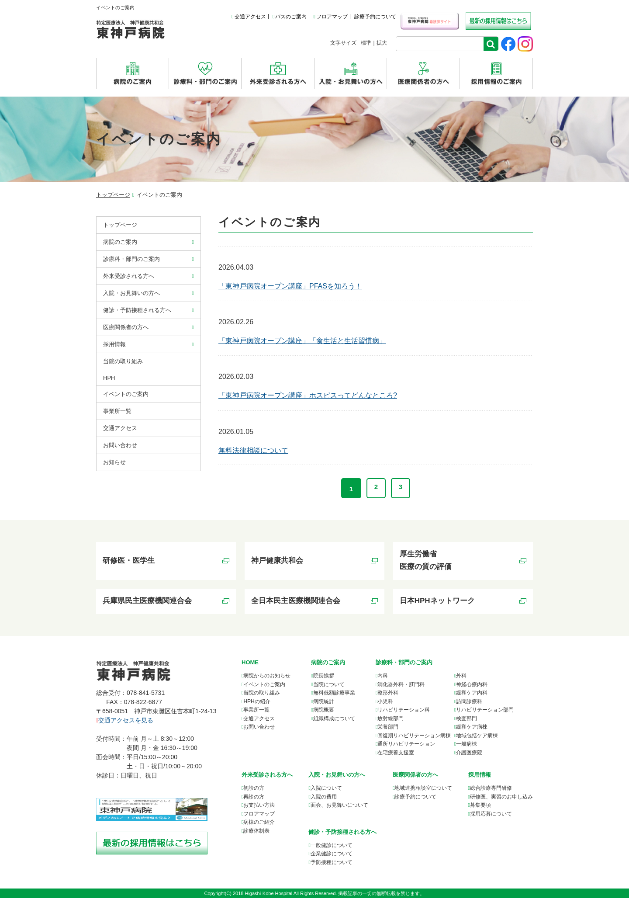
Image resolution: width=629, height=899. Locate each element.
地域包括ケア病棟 (477, 736)
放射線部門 (390, 719)
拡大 (382, 43)
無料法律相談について (253, 450)
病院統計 (323, 702)
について (423, 789)
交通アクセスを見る (124, 720)
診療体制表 (256, 831)
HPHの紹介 (256, 702)
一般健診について (332, 846)
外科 (461, 676)
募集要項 (480, 806)
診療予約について (375, 17)
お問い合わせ (120, 445)
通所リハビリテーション (406, 745)
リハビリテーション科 (403, 711)
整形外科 (387, 694)
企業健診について (332, 854)
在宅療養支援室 (395, 753)
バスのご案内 (290, 17)
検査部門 (466, 719)
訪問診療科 (469, 702)
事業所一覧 (256, 711)
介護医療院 (469, 753)
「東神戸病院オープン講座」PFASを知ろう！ (290, 286)
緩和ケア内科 (471, 694)
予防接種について (332, 863)
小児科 (385, 702)
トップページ (113, 194)
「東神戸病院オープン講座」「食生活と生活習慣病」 (302, 340)
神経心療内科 (471, 685)
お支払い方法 (259, 806)
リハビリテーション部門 (485, 711)
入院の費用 (324, 797)
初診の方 (253, 789)
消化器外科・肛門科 (401, 685)
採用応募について (491, 814)
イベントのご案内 (126, 394)
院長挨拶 (323, 676)
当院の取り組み (123, 361)
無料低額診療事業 (334, 694)
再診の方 (253, 797)
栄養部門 (387, 728)
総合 (491, 789)
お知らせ (114, 462)
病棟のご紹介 (259, 823)
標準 (366, 43)
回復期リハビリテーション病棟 (414, 736)
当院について (329, 685)
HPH (109, 378)
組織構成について (334, 719)
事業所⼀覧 (117, 411)
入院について (326, 789)
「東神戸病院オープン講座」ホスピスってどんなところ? (307, 395)
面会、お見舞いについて (339, 806)
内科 (382, 676)
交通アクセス (249, 17)
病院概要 (323, 711)
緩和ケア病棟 (471, 728)
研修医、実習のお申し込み (501, 797)
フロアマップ (330, 17)
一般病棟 (466, 745)
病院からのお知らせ (266, 676)
